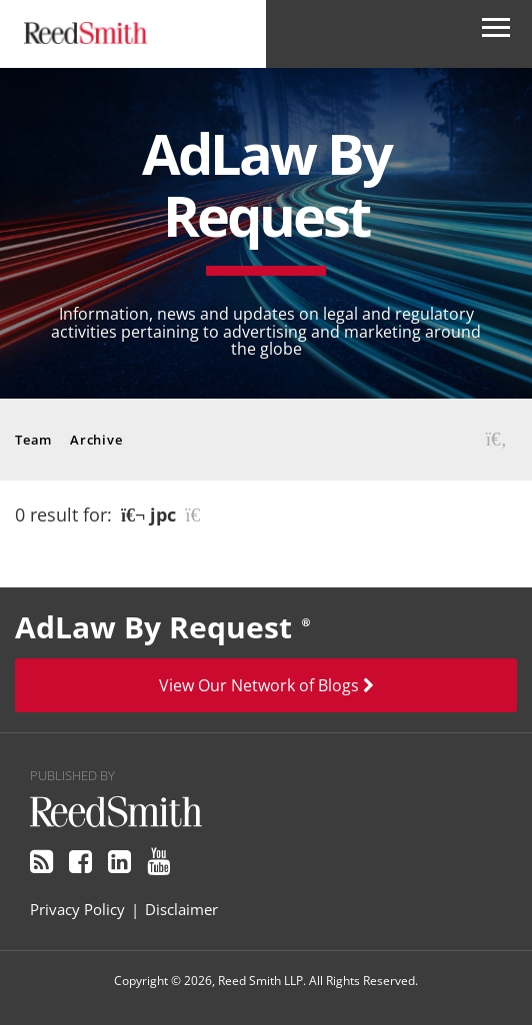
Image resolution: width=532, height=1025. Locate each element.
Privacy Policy (77, 909)
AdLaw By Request (266, 184)
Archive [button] (96, 440)
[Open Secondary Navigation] (496, 34)
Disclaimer (181, 909)
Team (33, 440)
